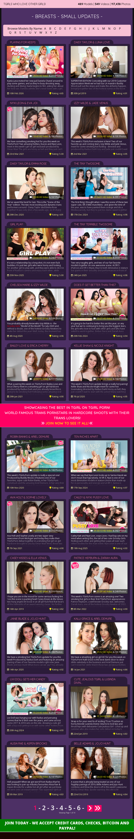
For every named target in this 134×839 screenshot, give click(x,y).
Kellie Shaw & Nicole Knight (94, 345)
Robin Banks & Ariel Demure (29, 436)
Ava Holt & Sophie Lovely (28, 497)
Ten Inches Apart (86, 436)
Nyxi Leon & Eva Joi (23, 103)
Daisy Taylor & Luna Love (92, 42)
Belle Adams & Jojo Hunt (92, 743)
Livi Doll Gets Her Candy (27, 679)
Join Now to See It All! (67, 423)
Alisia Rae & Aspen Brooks (28, 743)
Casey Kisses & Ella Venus (28, 558)
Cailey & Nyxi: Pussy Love (91, 497)
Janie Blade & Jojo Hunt (28, 618)
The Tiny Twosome (87, 163)
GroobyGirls (77, 731)
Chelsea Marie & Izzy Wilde (29, 285)
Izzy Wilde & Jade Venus (91, 103)
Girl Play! (16, 224)
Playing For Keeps (23, 42)
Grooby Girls (13, 326)
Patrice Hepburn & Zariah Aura (96, 558)
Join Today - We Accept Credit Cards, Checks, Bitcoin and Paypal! (67, 825)
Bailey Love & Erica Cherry (29, 345)
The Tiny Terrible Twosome (93, 224)
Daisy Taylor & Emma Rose (28, 163)
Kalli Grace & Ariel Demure (93, 618)
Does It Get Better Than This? (95, 285)
